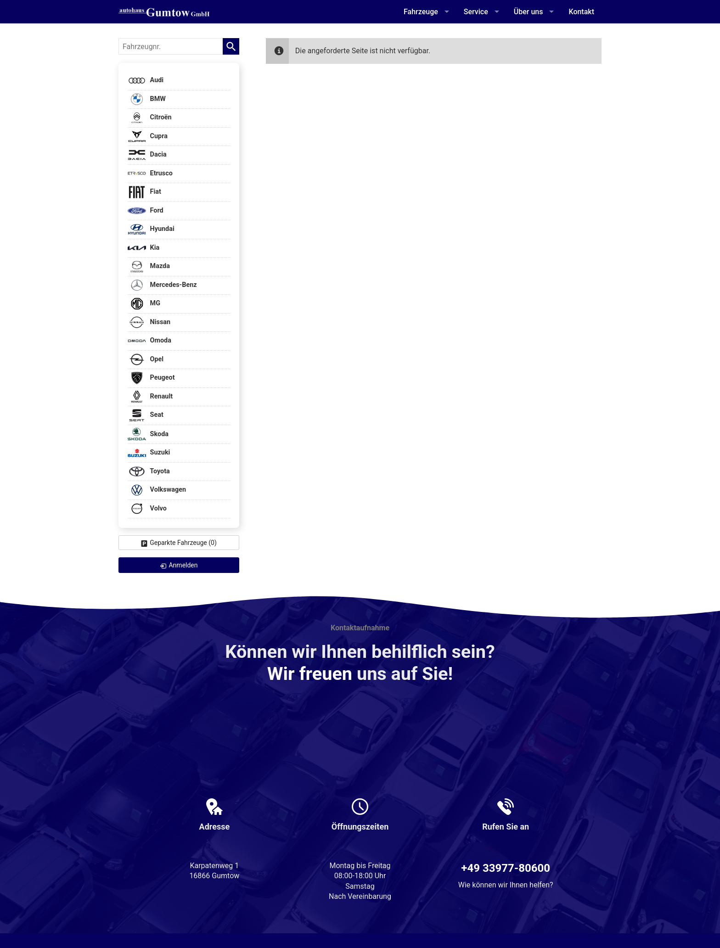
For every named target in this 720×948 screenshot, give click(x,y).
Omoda (149, 341)
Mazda (149, 266)
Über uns (528, 11)
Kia (143, 248)
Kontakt (581, 11)
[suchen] (231, 46)
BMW (147, 99)
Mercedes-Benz (162, 285)
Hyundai (151, 229)
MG (144, 303)
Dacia (147, 155)
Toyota (149, 472)
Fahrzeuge (421, 11)
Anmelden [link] (183, 565)
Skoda (148, 434)
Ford (145, 211)
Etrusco (150, 174)
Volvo (147, 509)
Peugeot (151, 378)
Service (476, 11)
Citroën (150, 118)
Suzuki (149, 453)
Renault (150, 397)
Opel (145, 359)
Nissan (149, 322)
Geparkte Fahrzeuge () (183, 542)
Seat (145, 415)
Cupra (148, 136)
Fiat (144, 192)
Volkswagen (157, 490)
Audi (145, 80)
